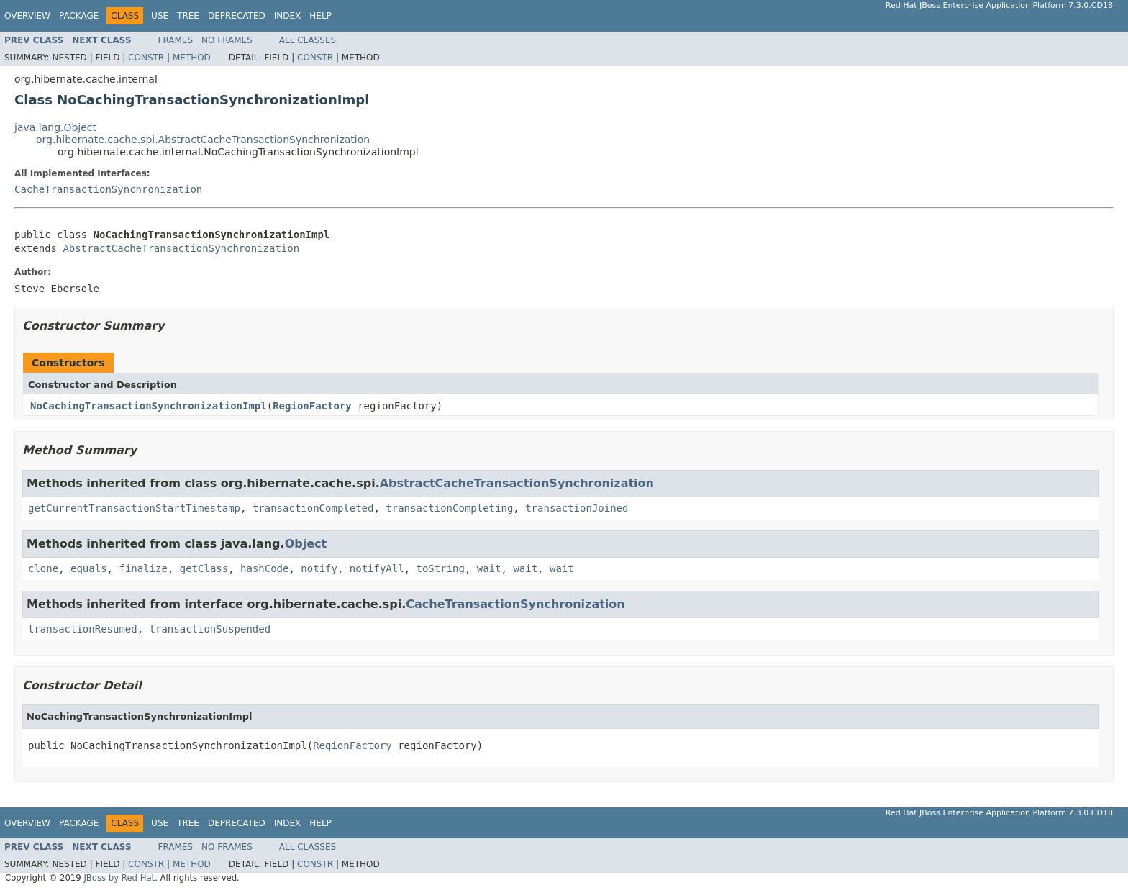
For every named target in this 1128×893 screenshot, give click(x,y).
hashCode (264, 568)
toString (441, 568)
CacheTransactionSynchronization (108, 189)
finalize (143, 568)
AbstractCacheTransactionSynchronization (181, 248)
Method (192, 58)
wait (489, 568)
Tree (188, 16)
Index (287, 16)
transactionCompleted (313, 508)
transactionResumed (82, 629)
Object (306, 543)
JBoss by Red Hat (119, 878)
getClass (204, 568)
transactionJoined (576, 508)
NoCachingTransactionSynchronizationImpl (148, 406)
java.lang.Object (55, 127)
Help (320, 16)
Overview (27, 16)
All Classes (307, 40)
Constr (146, 58)
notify (319, 568)
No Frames (227, 40)
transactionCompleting (449, 508)
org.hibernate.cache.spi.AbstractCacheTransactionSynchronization (203, 139)
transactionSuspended (210, 629)
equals (88, 568)
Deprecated (236, 16)
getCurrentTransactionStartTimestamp (134, 508)
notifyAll (377, 568)
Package (79, 16)
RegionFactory (312, 406)
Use (159, 16)
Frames (176, 40)
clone (43, 568)
